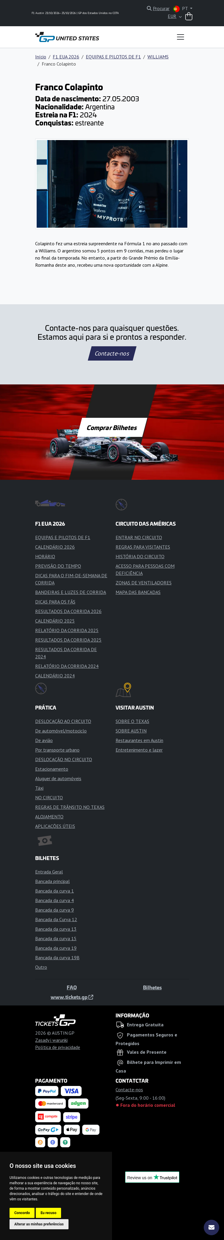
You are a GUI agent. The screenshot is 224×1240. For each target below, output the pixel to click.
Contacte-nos (112, 353)
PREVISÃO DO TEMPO (58, 566)
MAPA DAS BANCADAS (138, 592)
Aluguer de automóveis (58, 778)
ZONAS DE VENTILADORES (144, 583)
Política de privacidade (57, 1047)
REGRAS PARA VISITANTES (143, 547)
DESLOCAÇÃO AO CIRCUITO (63, 721)
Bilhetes (152, 987)
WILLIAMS (158, 57)
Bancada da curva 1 (54, 891)
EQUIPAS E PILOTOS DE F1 (113, 57)
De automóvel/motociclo (61, 731)
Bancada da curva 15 (56, 938)
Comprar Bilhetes (112, 427)
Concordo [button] (22, 1213)
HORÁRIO (45, 556)
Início (40, 57)
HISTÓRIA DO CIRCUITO (140, 556)
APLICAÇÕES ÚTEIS (55, 826)
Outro (41, 967)
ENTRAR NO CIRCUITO (139, 537)
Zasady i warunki (51, 1040)
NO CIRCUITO (49, 797)
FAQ (72, 987)
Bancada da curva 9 (54, 910)
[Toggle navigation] (180, 37)
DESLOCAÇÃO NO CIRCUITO (63, 759)
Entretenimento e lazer (139, 750)
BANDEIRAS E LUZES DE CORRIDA (70, 592)
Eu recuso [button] (48, 1213)
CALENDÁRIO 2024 (55, 676)
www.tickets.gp (72, 996)
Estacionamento (51, 769)
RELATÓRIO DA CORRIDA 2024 (67, 666)
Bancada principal (52, 881)
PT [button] (181, 8)
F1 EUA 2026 (66, 57)
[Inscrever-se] (211, 1227)
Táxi (39, 788)
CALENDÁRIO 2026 (55, 547)
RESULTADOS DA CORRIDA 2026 (68, 611)
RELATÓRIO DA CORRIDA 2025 (67, 630)
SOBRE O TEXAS (132, 721)
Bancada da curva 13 (56, 929)
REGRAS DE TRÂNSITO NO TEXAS (70, 807)
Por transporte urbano (57, 750)
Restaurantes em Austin (139, 740)
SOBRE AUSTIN (131, 731)
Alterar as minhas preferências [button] (39, 1224)
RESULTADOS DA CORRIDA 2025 (68, 640)
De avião (44, 740)
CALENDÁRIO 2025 (55, 621)
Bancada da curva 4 (54, 900)
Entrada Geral (49, 872)
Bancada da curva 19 (56, 948)
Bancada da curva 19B (57, 957)
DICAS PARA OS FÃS (55, 602)
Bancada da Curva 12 (56, 919)
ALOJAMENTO (49, 817)
